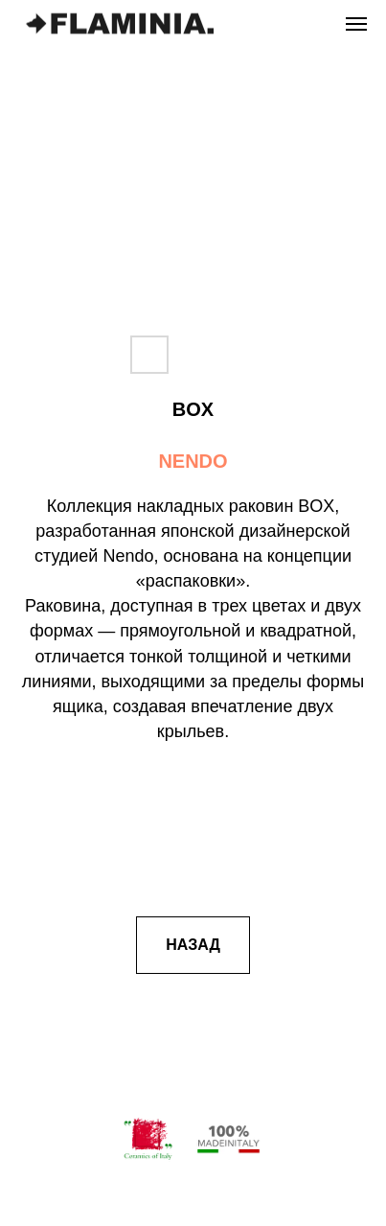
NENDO (192, 461)
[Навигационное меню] (356, 24)
